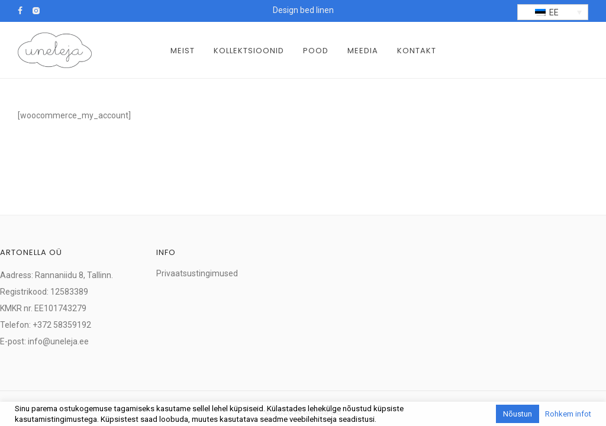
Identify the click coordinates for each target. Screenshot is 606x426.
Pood (315, 50)
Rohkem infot (568, 413)
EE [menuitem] (554, 12)
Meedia (362, 50)
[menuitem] (552, 12)
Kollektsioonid (249, 50)
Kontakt (416, 50)
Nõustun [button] (517, 413)
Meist (182, 50)
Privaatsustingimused (197, 273)
